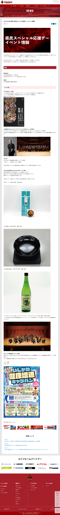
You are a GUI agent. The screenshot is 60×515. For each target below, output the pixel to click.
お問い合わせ (7, 509)
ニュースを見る (13, 6)
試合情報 (7, 422)
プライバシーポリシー (22, 509)
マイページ (55, 1)
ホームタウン (13, 422)
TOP (57, 510)
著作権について (39, 509)
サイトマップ (53, 509)
